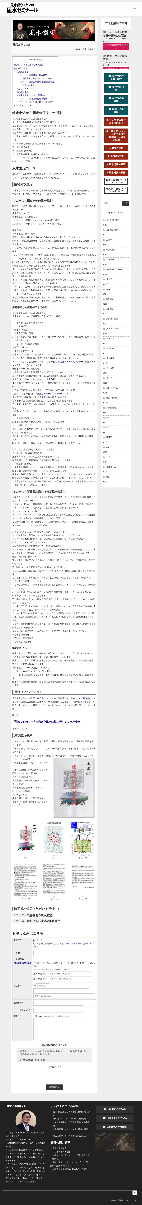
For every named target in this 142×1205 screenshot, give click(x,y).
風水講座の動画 (116, 164)
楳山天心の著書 (116, 111)
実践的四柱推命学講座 (116, 78)
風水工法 (110, 339)
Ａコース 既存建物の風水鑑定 (33, 75)
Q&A (108, 289)
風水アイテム (112, 388)
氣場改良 (110, 348)
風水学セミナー (113, 378)
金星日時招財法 (59, 1148)
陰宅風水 (110, 299)
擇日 (108, 427)
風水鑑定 (110, 309)
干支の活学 (111, 250)
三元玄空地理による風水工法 (116, 122)
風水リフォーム (113, 329)
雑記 (108, 477)
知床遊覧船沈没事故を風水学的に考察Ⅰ (70, 1169)
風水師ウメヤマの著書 (115, 1127)
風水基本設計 (112, 319)
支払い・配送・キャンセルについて (116, 190)
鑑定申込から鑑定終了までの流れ (28, 65)
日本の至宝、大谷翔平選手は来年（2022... (71, 1136)
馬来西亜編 (111, 408)
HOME (78, 49)
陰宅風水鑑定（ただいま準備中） (31, 95)
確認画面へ (54, 1087)
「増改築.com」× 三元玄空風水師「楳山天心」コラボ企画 (116, 135)
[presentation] (54, 1077)
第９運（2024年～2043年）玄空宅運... (70, 1119)
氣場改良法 (116, 148)
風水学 (109, 279)
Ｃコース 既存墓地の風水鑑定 (33, 99)
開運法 (109, 437)
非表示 (40, 60)
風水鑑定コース (20, 68)
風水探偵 (110, 358)
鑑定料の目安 (28, 85)
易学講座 (110, 260)
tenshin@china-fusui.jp (30, 671)
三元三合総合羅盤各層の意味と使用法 (115, 34)
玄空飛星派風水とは (61, 1152)
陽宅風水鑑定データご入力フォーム (116, 181)
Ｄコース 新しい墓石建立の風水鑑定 (36, 102)
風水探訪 (110, 368)
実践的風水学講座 (116, 89)
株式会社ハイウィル (46, 698)
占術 (108, 418)
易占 (108, 447)
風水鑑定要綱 (22, 92)
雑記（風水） (112, 398)
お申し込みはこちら (22, 105)
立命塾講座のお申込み (114, 1118)
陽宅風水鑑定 (22, 72)
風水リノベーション (25, 88)
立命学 (109, 240)
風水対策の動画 (116, 172)
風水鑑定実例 (116, 156)
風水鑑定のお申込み (115, 1109)
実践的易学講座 (116, 100)
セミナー (110, 457)
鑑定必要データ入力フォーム (71, 361)
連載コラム (111, 467)
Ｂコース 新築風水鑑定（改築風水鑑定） (38, 82)
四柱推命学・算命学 (115, 269)
